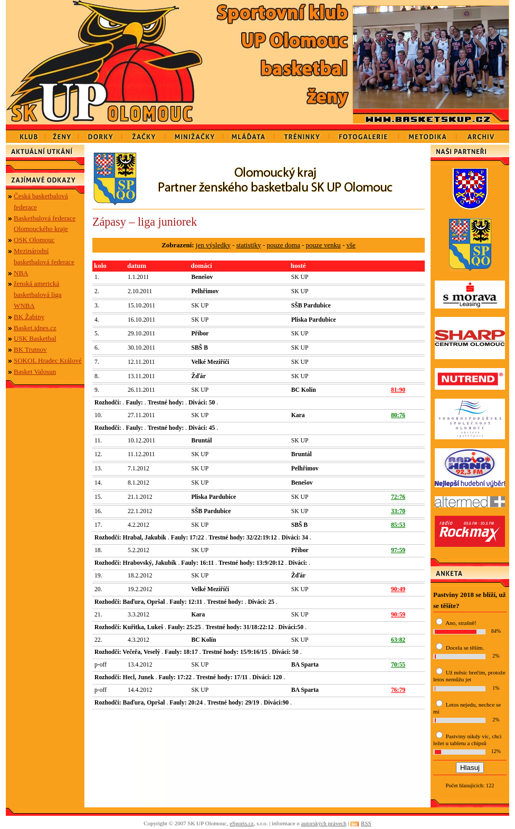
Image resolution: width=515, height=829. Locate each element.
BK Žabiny (29, 317)
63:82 (398, 640)
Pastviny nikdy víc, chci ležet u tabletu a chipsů (467, 739)
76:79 (398, 690)
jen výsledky (213, 245)
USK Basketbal (35, 338)
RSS (366, 823)
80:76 (398, 415)
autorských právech (324, 823)
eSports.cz (242, 823)
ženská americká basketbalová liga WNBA (38, 294)
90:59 (398, 614)
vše (350, 245)
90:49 (398, 589)
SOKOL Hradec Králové (48, 360)
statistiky (248, 245)
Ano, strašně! (460, 623)
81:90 (398, 390)
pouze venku (323, 245)
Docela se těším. (465, 647)
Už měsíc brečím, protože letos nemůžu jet (469, 675)
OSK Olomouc (34, 240)
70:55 (398, 664)
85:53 (398, 525)
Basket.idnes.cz (35, 328)
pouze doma (283, 245)
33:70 (398, 511)
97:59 (398, 550)
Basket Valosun (35, 371)
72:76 (398, 497)
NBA (21, 273)
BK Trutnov (30, 349)
